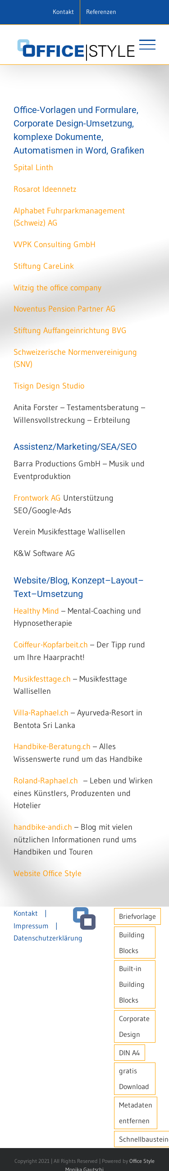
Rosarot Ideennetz (45, 189)
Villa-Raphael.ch (41, 713)
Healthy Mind (36, 611)
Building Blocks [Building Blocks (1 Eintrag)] (132, 942)
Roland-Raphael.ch (48, 781)
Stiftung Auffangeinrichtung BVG (70, 330)
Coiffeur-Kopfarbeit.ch (51, 645)
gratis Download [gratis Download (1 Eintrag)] (134, 1078)
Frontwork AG (37, 498)
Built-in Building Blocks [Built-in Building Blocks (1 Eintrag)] (132, 984)
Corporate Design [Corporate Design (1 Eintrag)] (134, 1026)
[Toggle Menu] (147, 45)
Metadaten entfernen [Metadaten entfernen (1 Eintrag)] (135, 1112)
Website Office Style (48, 873)
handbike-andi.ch (43, 827)
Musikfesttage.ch (42, 679)
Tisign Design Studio (49, 386)
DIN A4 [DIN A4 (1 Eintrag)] (129, 1052)
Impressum (31, 925)
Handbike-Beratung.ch (52, 746)
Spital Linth (33, 167)
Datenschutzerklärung (48, 937)
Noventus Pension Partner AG (65, 309)
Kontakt (26, 913)
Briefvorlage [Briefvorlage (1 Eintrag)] (137, 916)
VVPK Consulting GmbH (55, 244)
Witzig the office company (57, 288)
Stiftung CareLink (44, 266)
